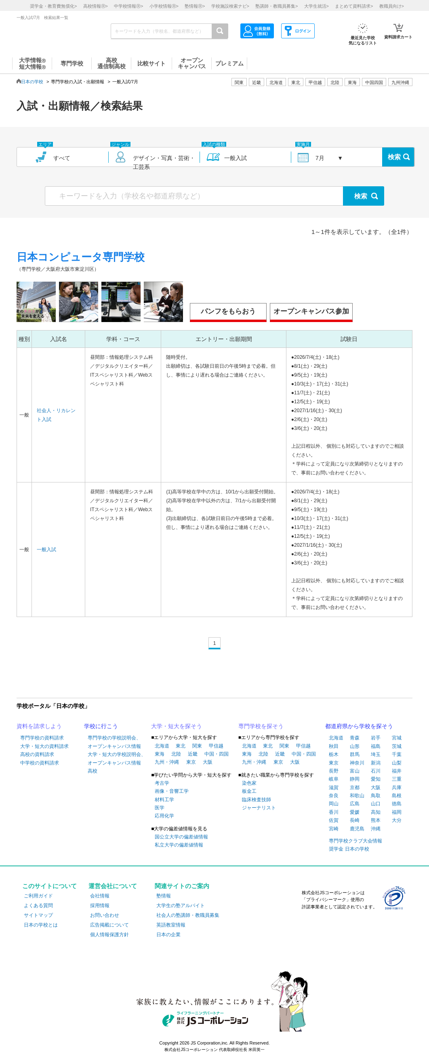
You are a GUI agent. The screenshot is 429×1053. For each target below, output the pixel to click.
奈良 (334, 795)
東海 (159, 754)
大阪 (207, 762)
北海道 (276, 82)
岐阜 (334, 779)
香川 (334, 812)
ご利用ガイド (38, 896)
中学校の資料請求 (39, 763)
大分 (397, 820)
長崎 (355, 820)
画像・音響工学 (172, 791)
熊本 (376, 820)
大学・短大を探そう (176, 726)
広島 (355, 804)
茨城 (397, 746)
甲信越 (216, 746)
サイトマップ (38, 915)
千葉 (397, 754)
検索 (394, 157)
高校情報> (95, 6)
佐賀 (334, 820)
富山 (355, 771)
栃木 (334, 754)
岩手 (376, 738)
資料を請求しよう (39, 726)
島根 (397, 795)
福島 (376, 746)
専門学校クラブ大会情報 (355, 841)
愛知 (376, 779)
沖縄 (376, 829)
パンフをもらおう (228, 311)
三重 (397, 779)
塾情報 (163, 896)
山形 (355, 746)
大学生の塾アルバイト (180, 905)
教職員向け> (391, 6)
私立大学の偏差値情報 (179, 845)
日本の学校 (32, 81)
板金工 (249, 791)
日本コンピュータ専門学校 (81, 257)
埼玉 (376, 754)
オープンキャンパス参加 (311, 311)
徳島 (397, 804)
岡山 (334, 804)
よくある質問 (38, 905)
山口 (376, 804)
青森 (355, 738)
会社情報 (99, 896)
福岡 (397, 812)
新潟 (376, 763)
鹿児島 (357, 829)
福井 (397, 771)
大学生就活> (316, 6)
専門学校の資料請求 (42, 738)
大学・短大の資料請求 (44, 746)
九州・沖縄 (167, 762)
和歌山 (357, 795)
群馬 (355, 754)
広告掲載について (109, 925)
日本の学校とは (41, 925)
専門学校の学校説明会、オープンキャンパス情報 (114, 742)
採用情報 (99, 905)
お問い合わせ (104, 915)
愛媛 (355, 812)
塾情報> (195, 6)
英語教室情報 (170, 925)
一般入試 (46, 549)
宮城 (397, 738)
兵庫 (397, 787)
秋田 (334, 746)
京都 (355, 787)
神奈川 (357, 763)
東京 (191, 762)
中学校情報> (128, 6)
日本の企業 (168, 934)
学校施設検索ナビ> (230, 6)
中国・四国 (216, 754)
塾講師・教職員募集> (276, 6)
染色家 (249, 783)
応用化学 (164, 816)
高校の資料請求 (37, 754)
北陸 (176, 754)
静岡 (355, 779)
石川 (376, 771)
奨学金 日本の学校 (349, 849)
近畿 (193, 754)
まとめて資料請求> (354, 6)
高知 (376, 812)
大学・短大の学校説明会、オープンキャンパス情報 (117, 758)
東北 (180, 746)
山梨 (397, 763)
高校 (92, 771)
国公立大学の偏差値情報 (181, 837)
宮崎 (334, 829)
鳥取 (376, 795)
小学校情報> (164, 6)
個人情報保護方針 (109, 934)
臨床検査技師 (256, 799)
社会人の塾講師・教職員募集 (187, 915)
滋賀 (334, 787)
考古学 (162, 783)
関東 (197, 746)
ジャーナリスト (259, 808)
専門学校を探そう (261, 726)
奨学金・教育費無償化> (53, 6)
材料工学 (164, 799)
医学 (159, 808)
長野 (334, 771)
